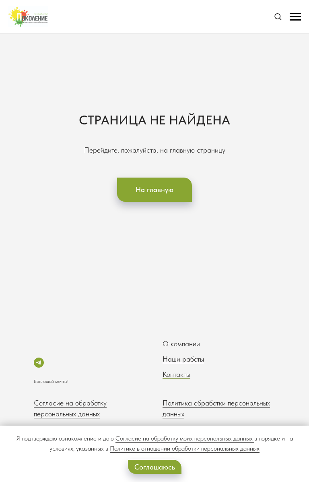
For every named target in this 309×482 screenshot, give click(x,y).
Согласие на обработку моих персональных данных (184, 438)
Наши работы (183, 359)
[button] (278, 16)
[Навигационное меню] (295, 17)
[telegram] (39, 363)
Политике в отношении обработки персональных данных (185, 448)
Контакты (176, 374)
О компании (181, 343)
